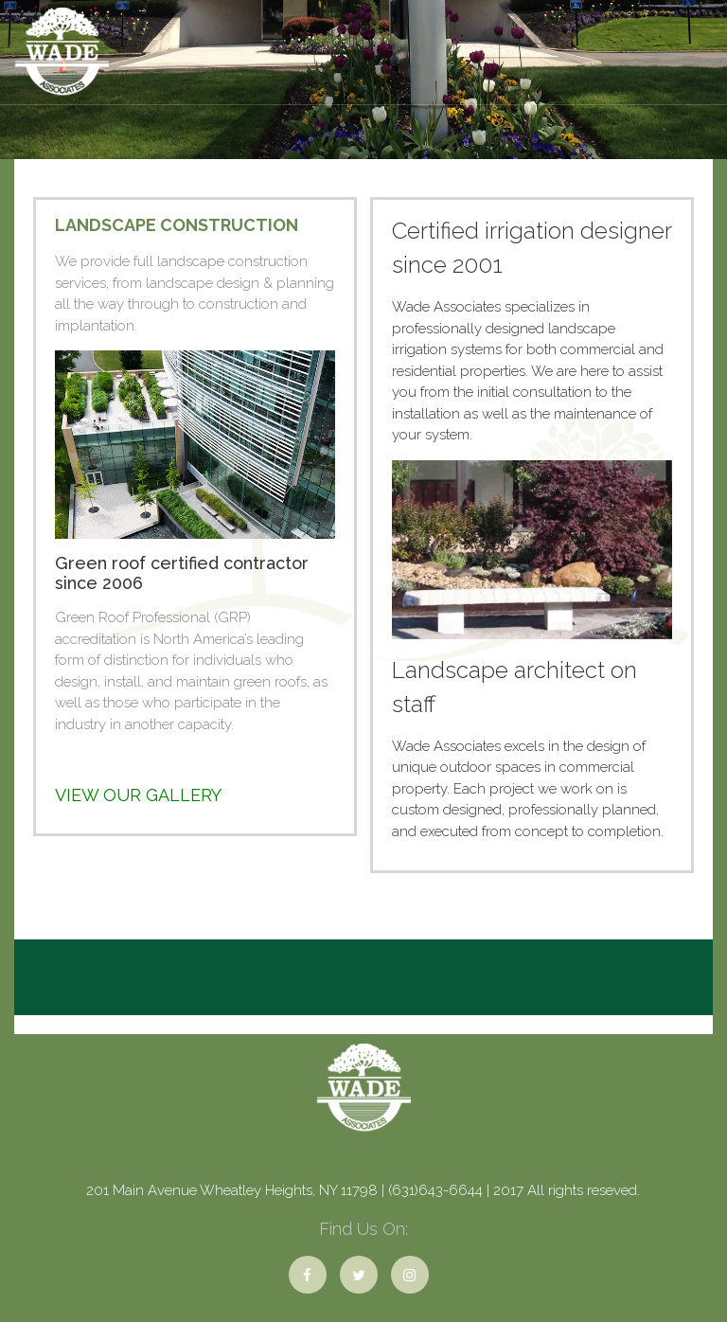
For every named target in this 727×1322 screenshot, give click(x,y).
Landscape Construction (176, 225)
